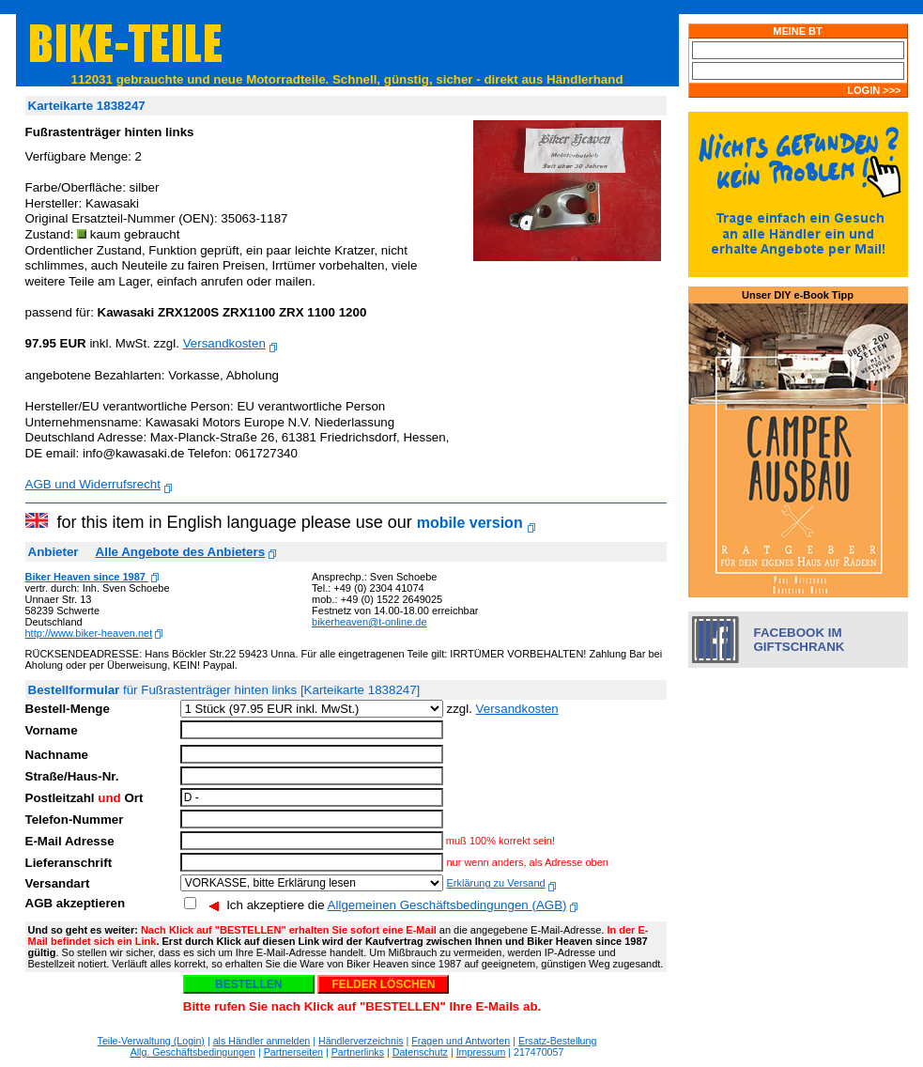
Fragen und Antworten (460, 1040)
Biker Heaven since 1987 (86, 576)
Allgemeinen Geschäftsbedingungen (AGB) (447, 905)
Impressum (481, 1052)
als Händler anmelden (262, 1040)
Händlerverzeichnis (361, 1040)
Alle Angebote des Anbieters (180, 552)
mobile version (470, 523)
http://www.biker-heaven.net (89, 633)
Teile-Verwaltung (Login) (151, 1040)
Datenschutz (420, 1052)
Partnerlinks (357, 1052)
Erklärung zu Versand (495, 883)
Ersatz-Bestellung (557, 1040)
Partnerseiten (293, 1052)
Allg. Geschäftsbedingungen (193, 1052)
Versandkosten (224, 343)
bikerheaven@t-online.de (369, 621)
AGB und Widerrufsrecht (93, 484)
